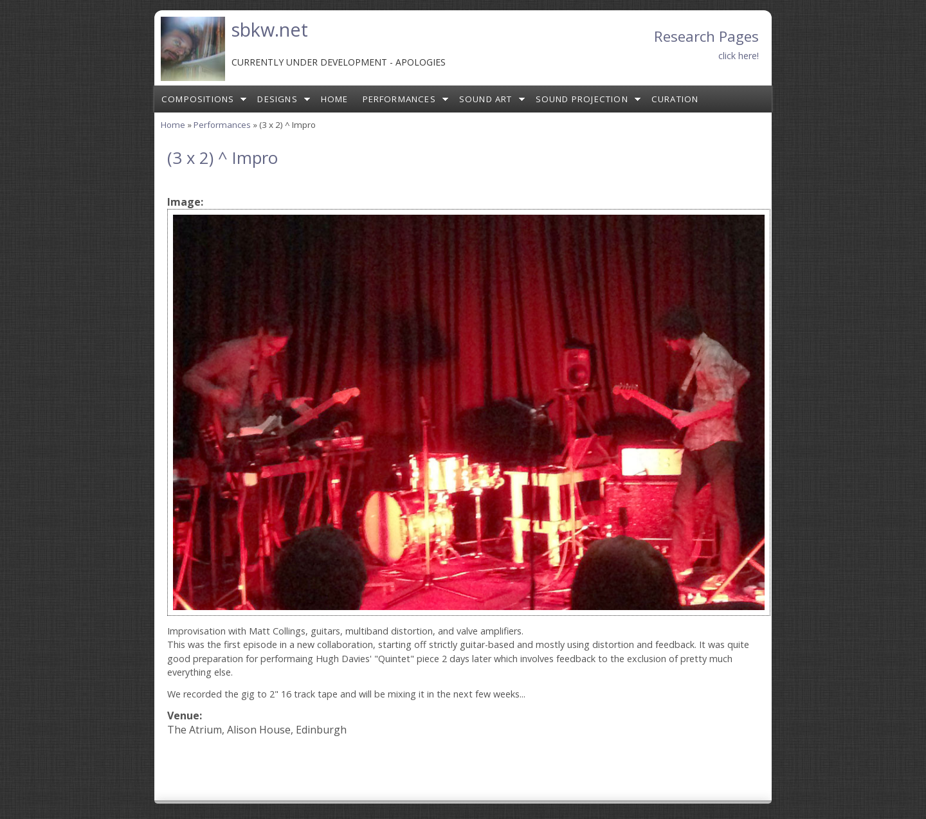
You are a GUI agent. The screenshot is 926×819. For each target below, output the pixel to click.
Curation (675, 99)
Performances (399, 99)
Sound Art (486, 99)
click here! (738, 56)
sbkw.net (270, 29)
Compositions (197, 99)
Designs (277, 99)
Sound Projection (582, 99)
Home (335, 99)
